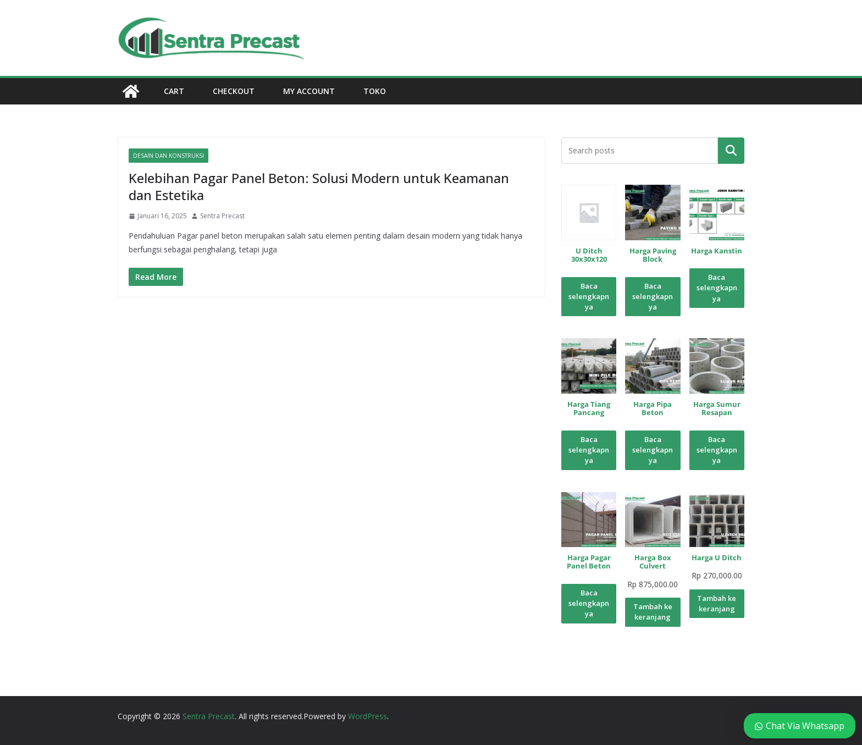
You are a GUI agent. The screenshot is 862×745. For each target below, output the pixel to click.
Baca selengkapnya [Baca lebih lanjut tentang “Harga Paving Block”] (652, 296)
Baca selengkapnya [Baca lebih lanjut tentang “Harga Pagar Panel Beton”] (588, 603)
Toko (374, 91)
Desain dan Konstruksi (168, 155)
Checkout (234, 91)
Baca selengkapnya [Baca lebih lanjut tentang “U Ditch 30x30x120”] (588, 296)
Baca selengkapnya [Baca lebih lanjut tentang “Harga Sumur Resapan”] (717, 450)
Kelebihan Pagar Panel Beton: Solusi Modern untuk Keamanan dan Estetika (319, 186)
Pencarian (731, 151)
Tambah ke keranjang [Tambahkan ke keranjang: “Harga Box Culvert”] (652, 611)
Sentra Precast (222, 215)
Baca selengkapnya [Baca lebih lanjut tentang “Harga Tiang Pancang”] (588, 450)
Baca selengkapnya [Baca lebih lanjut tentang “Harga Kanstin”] (717, 287)
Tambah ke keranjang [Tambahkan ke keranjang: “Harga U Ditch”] (716, 603)
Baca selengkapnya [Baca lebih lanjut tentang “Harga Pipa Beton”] (652, 450)
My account (309, 91)
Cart (174, 91)
